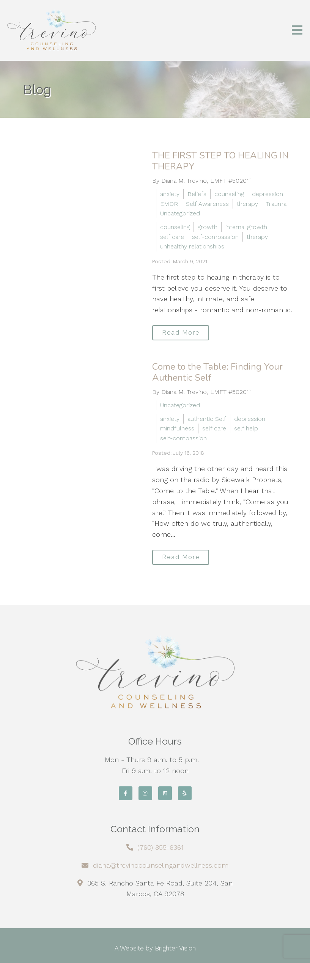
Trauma (276, 203)
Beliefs (196, 194)
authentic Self (206, 418)
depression (267, 194)
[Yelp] (185, 793)
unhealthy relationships (192, 246)
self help (246, 428)
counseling (229, 194)
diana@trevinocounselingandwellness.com (160, 865)
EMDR (169, 203)
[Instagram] (145, 793)
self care (172, 236)
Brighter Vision (175, 948)
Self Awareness (207, 203)
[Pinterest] (165, 793)
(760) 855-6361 (160, 847)
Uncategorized (180, 213)
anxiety (169, 194)
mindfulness (177, 428)
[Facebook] (125, 793)
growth (207, 227)
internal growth (246, 227)
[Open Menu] (297, 30)
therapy (247, 203)
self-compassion (215, 236)
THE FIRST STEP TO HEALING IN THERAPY (220, 160)
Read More (181, 332)
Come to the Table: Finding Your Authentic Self (217, 372)
